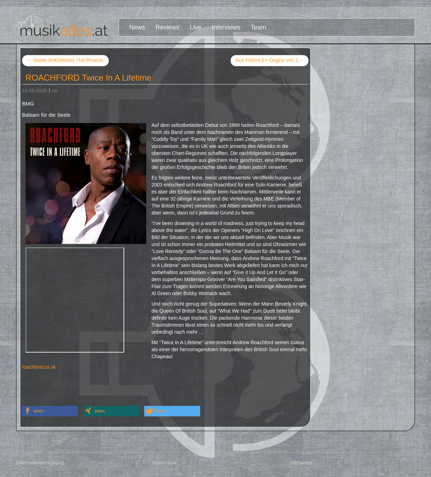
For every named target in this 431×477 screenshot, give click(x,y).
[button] (50, 411)
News (137, 27)
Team (258, 27)
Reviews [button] (167, 27)
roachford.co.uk (39, 367)
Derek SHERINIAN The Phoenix (65, 60)
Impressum (164, 462)
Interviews (226, 27)
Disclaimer (301, 462)
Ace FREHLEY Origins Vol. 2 (269, 60)
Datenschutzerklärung (40, 462)
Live (196, 27)
